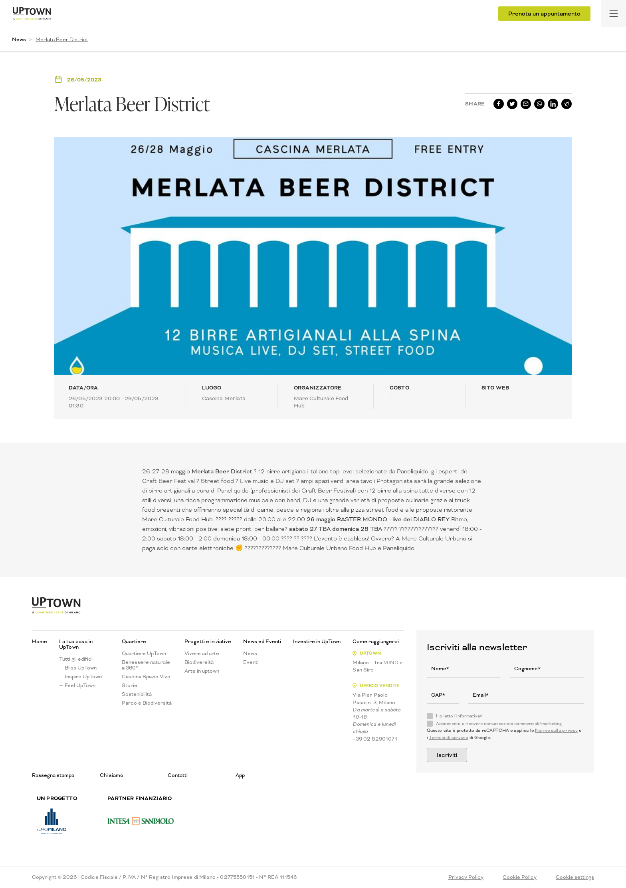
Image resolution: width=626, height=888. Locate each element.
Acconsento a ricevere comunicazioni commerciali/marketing (499, 724)
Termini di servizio (448, 738)
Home (39, 641)
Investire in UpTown (317, 641)
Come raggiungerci (376, 641)
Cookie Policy (520, 877)
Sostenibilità (137, 694)
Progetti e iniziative (207, 641)
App (240, 775)
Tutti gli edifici (76, 659)
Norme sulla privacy (556, 730)
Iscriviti (447, 755)
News (19, 39)
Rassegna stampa (53, 775)
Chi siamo (111, 775)
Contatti (178, 775)
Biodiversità (199, 662)
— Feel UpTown (77, 685)
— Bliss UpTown (78, 668)
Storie (129, 685)
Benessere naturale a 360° (146, 665)
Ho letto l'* (459, 716)
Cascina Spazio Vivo (146, 676)
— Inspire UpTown (80, 676)
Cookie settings (575, 877)
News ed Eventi (262, 641)
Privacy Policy (465, 877)
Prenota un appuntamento (544, 14)
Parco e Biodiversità (147, 703)
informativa (468, 716)
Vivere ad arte (201, 653)
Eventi (251, 662)
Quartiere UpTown (144, 653)
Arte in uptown (201, 671)
